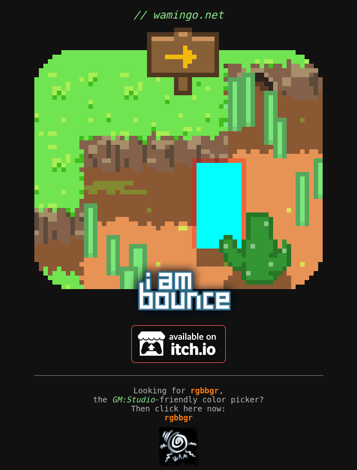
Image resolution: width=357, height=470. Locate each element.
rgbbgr (204, 390)
